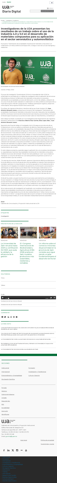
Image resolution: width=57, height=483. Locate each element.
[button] (28, 71)
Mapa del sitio (6, 401)
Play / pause (2, 297)
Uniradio (4, 398)
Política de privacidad (47, 440)
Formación (32, 368)
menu (54, 297)
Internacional (6, 372)
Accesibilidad (5, 408)
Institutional (6, 470)
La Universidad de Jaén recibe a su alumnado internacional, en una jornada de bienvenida (25, 339)
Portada (2, 20)
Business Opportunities (9, 477)
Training (4, 471)
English (4, 2)
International (6, 473)
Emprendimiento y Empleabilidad (12, 375)
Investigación (5, 216)
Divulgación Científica (8, 379)
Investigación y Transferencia (12, 20)
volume (51, 297)
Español (9, 2)
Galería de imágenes (8, 394)
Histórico (4, 391)
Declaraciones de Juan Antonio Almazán (11, 301)
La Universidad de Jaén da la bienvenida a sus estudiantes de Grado (19, 349)
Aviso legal (23, 440)
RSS (3, 404)
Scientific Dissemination (9, 481)
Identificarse (5, 414)
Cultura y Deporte (34, 375)
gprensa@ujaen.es (11, 436)
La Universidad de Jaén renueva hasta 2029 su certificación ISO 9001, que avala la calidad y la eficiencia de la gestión (9, 250)
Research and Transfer (9, 475)
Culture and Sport (8, 479)
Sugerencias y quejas (47, 444)
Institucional (5, 368)
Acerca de (5, 411)
